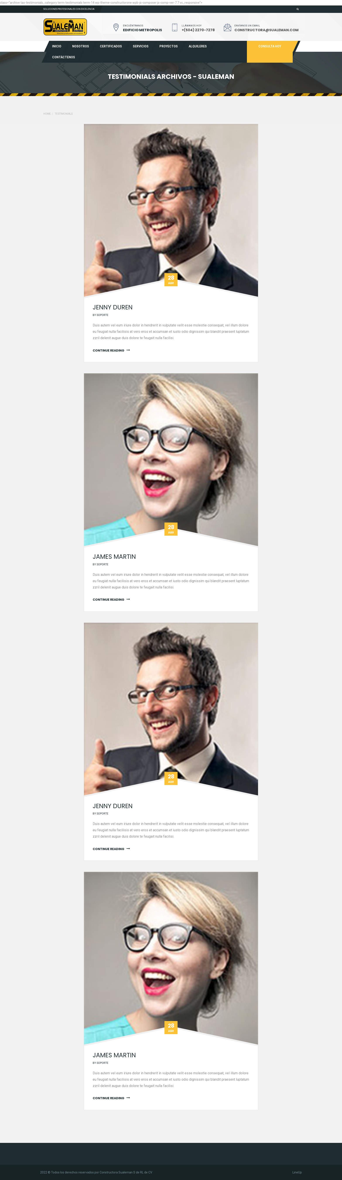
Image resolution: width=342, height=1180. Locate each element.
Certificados (111, 46)
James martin (114, 556)
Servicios (141, 46)
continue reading (108, 350)
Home (47, 113)
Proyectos (168, 46)
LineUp (297, 1172)
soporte (102, 315)
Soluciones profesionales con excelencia (68, 9)
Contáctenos (63, 57)
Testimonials (64, 113)
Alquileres (198, 46)
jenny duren (113, 307)
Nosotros (80, 46)
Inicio (56, 46)
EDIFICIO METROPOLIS (142, 30)
